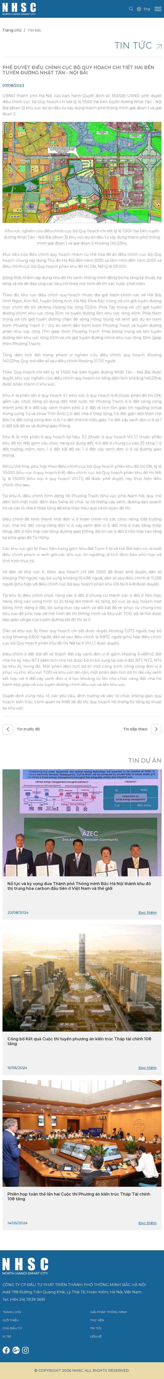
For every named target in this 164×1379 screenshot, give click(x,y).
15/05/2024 (17, 1068)
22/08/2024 (17, 913)
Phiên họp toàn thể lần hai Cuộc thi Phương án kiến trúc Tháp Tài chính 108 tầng (78, 1196)
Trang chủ (11, 30)
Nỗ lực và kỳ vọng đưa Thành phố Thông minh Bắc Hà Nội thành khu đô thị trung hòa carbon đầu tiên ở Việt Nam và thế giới (79, 886)
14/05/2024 (17, 1223)
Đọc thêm (148, 913)
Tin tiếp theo (142, 729)
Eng (143, 9)
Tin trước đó (21, 729)
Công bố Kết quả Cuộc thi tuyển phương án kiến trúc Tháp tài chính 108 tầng (79, 1041)
